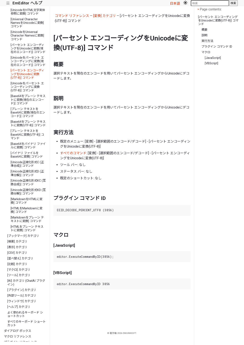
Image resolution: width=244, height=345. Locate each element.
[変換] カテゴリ (104, 16)
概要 (204, 30)
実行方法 (207, 41)
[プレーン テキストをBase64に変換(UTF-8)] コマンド (27, 134)
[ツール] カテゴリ (18, 275)
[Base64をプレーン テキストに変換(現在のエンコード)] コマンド (28, 99)
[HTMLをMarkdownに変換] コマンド (26, 210)
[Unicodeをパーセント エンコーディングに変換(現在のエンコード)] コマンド (28, 61)
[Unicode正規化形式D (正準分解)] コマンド (27, 173)
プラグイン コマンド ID (216, 46)
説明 (204, 35)
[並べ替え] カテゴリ (20, 258)
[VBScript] (211, 63)
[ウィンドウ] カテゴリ (21, 301)
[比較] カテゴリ (17, 264)
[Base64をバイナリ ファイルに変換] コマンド (28, 145)
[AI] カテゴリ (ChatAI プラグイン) (26, 282)
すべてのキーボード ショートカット (26, 323)
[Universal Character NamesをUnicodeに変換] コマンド (27, 23)
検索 (233, 3)
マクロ (205, 52)
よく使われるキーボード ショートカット (25, 314)
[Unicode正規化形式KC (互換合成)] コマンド (28, 182)
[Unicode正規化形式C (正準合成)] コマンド (27, 164)
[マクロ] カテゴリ (18, 270)
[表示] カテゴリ (17, 247)
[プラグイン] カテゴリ (21, 290)
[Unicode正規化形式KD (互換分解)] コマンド (28, 191)
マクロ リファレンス (17, 336)
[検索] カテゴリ (17, 241)
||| (8, 3)
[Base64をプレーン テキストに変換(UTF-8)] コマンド (28, 123)
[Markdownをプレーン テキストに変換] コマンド (27, 219)
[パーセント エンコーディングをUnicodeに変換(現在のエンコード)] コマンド (28, 48)
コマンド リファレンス (72, 16)
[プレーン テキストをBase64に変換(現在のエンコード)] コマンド (28, 112)
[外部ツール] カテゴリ (21, 295)
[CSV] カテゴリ (17, 253)
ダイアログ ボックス (17, 331)
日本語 (175, 3)
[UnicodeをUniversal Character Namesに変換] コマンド (27, 35)
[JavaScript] (213, 58)
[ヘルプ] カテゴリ (18, 307)
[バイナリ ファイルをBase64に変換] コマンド (27, 154)
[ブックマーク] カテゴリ (23, 236)
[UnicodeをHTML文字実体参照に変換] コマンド (28, 11)
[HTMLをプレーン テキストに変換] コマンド (27, 228)
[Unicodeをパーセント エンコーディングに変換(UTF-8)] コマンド (27, 87)
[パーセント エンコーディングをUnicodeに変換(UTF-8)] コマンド (27, 74)
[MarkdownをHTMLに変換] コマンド (26, 201)
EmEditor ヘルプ (27, 3)
